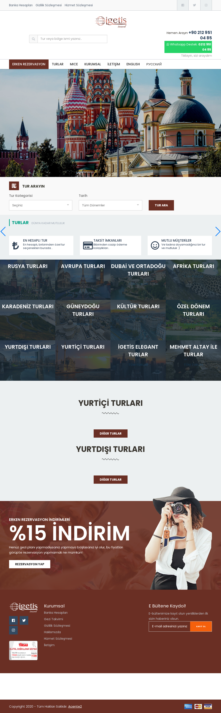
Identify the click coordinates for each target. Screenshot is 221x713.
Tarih (83, 195)
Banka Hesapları (21, 5)
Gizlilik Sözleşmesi (49, 5)
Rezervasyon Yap (29, 564)
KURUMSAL (92, 64)
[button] (218, 231)
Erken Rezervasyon (28, 64)
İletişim (49, 645)
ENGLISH (133, 64)
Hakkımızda (52, 632)
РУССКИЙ (154, 64)
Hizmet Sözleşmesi (79, 5)
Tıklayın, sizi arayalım (196, 55)
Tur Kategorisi (21, 195)
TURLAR (57, 64)
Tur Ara (161, 205)
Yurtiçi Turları (110, 403)
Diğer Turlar (111, 433)
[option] (110, 123)
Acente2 (75, 706)
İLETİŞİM (113, 64)
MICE (74, 64)
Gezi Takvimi (53, 619)
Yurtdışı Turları (110, 449)
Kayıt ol (198, 626)
